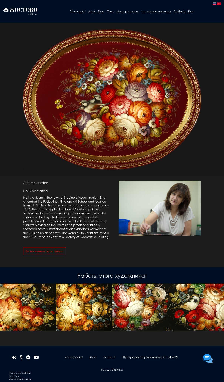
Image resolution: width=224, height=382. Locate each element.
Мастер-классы (127, 11)
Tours (110, 11)
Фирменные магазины (156, 11)
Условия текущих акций (20, 379)
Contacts (179, 11)
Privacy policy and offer (20, 373)
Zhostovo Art (77, 11)
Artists (91, 11)
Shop (101, 11)
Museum (110, 357)
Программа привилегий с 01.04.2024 (150, 357)
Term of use (14, 376)
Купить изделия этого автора (44, 251)
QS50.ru (118, 369)
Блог (191, 11)
